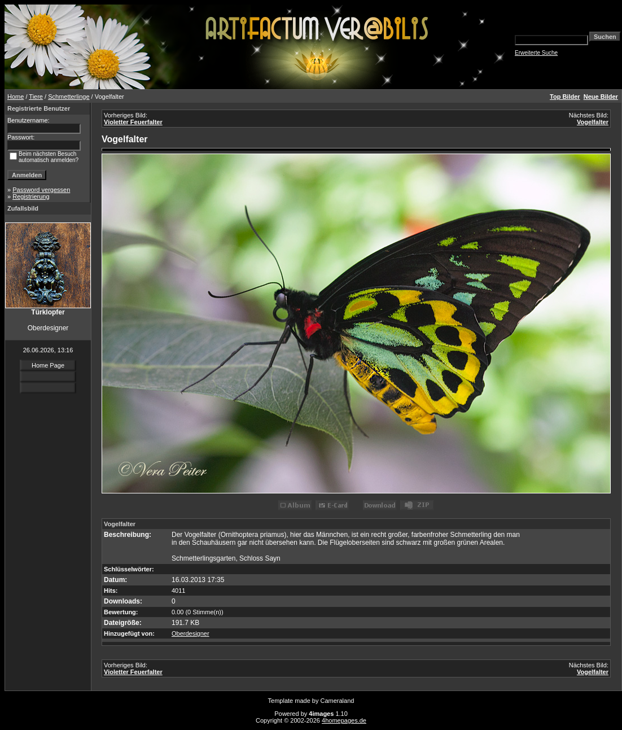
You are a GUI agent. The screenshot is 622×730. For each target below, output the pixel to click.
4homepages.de (344, 720)
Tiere (36, 96)
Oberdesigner (190, 633)
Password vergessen (41, 189)
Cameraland (337, 700)
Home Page (48, 365)
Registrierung (30, 196)
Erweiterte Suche (536, 53)
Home (15, 96)
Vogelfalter (592, 122)
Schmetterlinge (68, 96)
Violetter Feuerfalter (133, 122)
